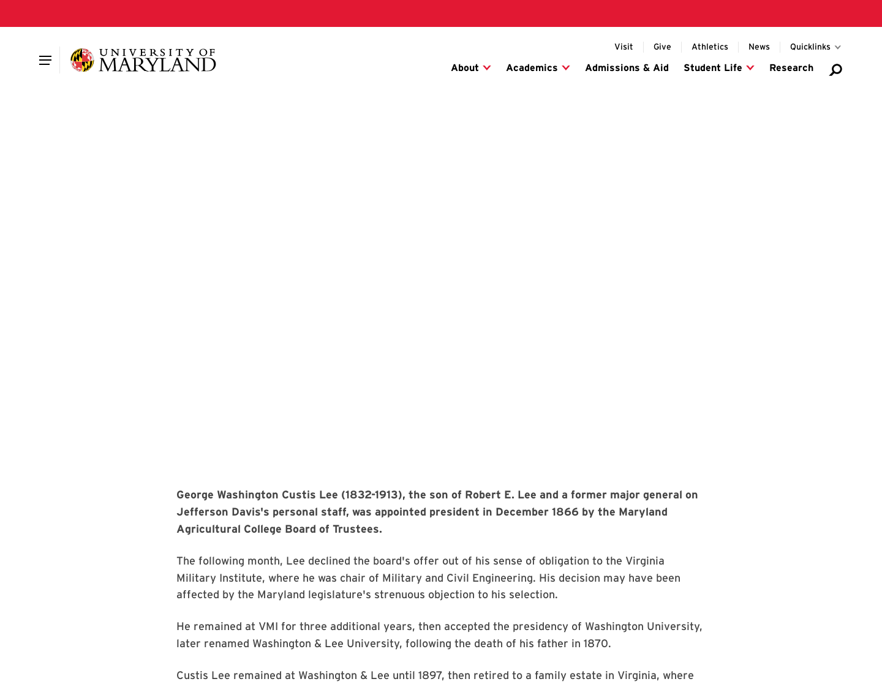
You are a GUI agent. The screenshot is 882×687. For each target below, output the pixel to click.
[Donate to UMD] (662, 47)
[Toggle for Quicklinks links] (816, 47)
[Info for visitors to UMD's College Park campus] (623, 47)
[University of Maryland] (143, 60)
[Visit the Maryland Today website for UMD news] (759, 47)
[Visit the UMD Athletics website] (710, 47)
